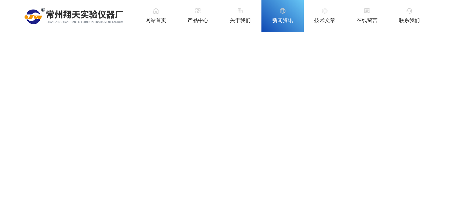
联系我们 (409, 20)
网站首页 (155, 20)
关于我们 (240, 20)
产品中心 (197, 20)
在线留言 (367, 20)
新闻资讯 (282, 20)
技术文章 (324, 20)
